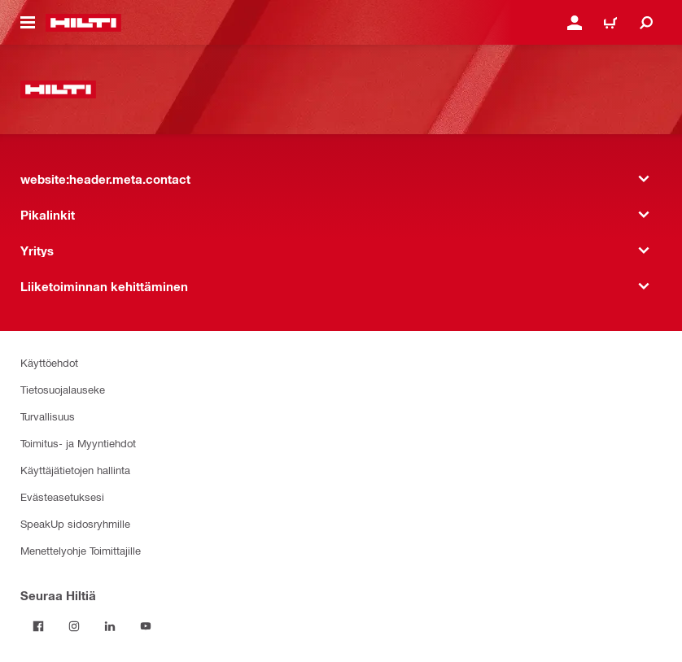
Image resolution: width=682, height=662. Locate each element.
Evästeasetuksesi (62, 496)
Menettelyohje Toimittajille (80, 550)
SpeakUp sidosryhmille (75, 523)
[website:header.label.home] (83, 23)
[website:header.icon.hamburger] (28, 23)
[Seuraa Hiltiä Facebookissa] (38, 626)
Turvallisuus (47, 416)
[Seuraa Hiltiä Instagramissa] (74, 626)
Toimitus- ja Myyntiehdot (78, 443)
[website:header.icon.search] (646, 23)
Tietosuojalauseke (62, 389)
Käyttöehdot (49, 362)
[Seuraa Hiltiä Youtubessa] (146, 626)
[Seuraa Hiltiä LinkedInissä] (110, 626)
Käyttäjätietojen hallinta (75, 470)
